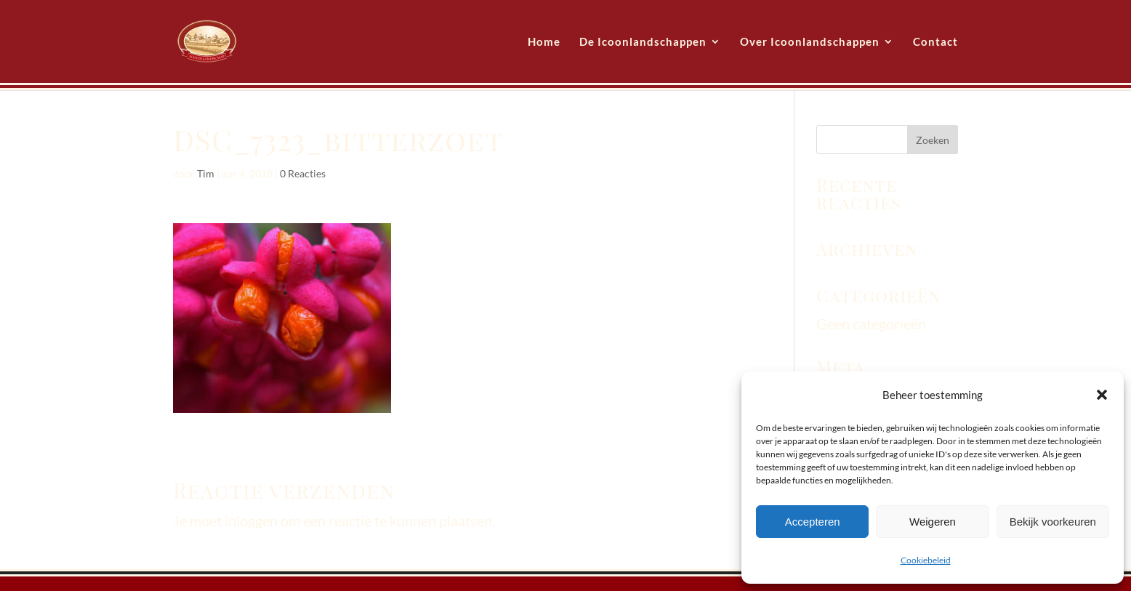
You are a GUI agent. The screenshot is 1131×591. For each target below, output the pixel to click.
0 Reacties (303, 173)
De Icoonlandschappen (643, 42)
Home (544, 42)
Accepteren (812, 521)
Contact (935, 42)
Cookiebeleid (926, 560)
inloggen (251, 520)
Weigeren (932, 521)
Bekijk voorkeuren (1053, 521)
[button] (1102, 394)
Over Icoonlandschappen (810, 42)
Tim (205, 173)
